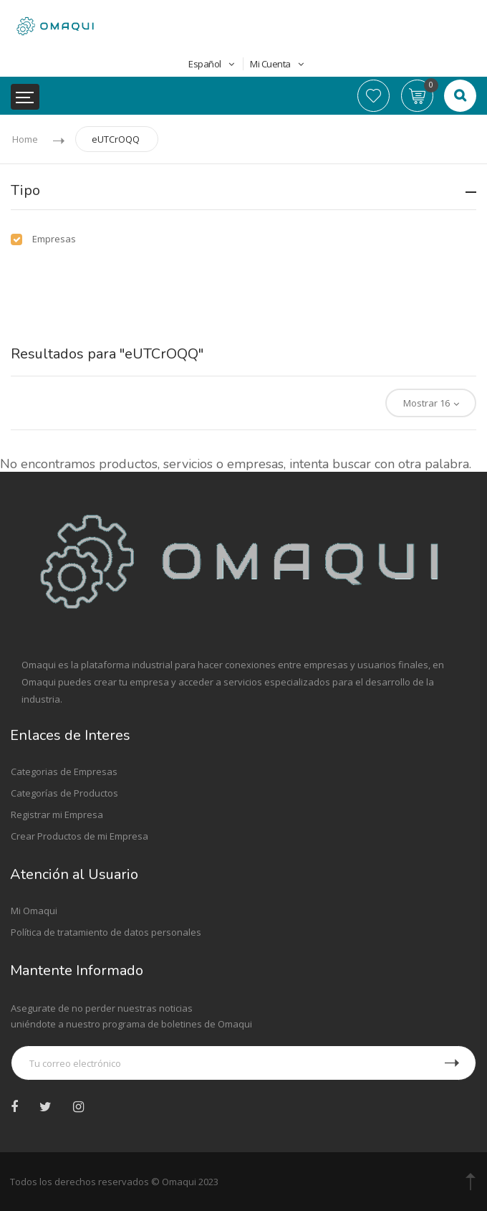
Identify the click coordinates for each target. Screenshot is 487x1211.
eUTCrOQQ (116, 139)
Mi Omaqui (34, 910)
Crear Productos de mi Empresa (79, 836)
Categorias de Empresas (64, 771)
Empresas (54, 238)
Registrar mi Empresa (57, 814)
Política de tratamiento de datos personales (106, 932)
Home (25, 139)
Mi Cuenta (276, 63)
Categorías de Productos (64, 793)
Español (212, 63)
